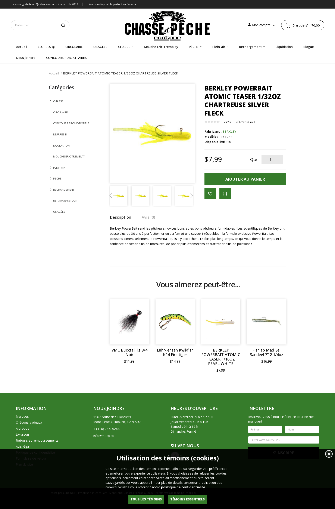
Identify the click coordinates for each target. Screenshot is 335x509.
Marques (22, 416)
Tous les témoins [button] (146, 499)
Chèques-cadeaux (29, 422)
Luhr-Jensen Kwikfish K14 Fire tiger (175, 352)
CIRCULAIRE (60, 112)
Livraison (22, 434)
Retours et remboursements (37, 440)
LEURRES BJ (60, 134)
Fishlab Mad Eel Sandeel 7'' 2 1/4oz (266, 352)
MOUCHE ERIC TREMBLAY (69, 156)
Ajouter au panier (245, 179)
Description (120, 217)
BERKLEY (229, 131)
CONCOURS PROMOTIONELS (71, 123)
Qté (253, 159)
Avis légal (22, 446)
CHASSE (58, 101)
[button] (329, 454)
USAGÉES (59, 212)
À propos (22, 428)
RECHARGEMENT (63, 189)
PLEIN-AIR (59, 167)
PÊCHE (57, 178)
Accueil (54, 73)
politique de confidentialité (183, 487)
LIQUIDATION (61, 145)
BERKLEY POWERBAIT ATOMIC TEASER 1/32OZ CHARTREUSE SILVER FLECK (120, 73)
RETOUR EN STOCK (65, 200)
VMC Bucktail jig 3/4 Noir (129, 352)
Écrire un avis (245, 122)
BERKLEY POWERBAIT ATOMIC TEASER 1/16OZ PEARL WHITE (220, 357)
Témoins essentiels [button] (187, 499)
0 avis (227, 121)
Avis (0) (148, 217)
